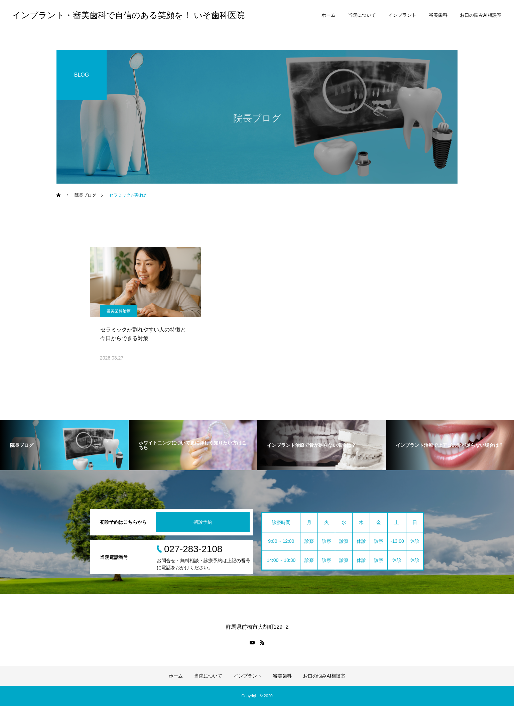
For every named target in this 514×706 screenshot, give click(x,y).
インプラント (402, 15)
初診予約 (203, 522)
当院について (362, 15)
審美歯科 (438, 15)
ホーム (329, 15)
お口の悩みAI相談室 (481, 15)
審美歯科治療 (119, 311)
